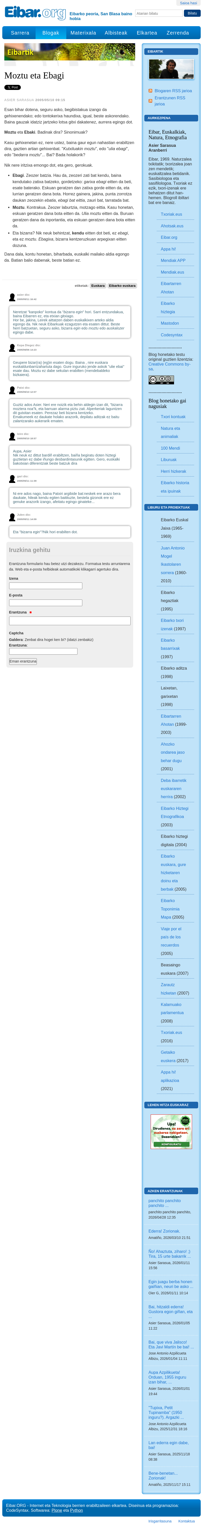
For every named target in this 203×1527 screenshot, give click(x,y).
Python (76, 1510)
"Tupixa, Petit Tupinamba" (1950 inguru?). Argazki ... (166, 1412)
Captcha (16, 633)
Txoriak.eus (171, 214)
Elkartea (147, 33)
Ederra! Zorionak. (164, 1231)
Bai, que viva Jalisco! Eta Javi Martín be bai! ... (171, 1344)
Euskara (98, 286)
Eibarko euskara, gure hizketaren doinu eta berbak (173, 872)
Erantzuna (20, 612)
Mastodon (170, 323)
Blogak (50, 33)
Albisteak (116, 33)
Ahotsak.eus (172, 226)
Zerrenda (178, 33)
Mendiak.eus (172, 272)
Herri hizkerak (173, 471)
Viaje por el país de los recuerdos (171, 937)
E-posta (16, 595)
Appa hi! (168, 249)
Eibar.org (169, 237)
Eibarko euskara (122, 286)
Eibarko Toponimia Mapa (170, 908)
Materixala (83, 33)
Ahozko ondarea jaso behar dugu (173, 752)
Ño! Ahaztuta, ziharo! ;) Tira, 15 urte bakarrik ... (170, 1253)
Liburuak (169, 459)
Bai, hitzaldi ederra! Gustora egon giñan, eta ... (171, 1311)
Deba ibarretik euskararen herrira (173, 788)
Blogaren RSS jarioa (173, 90)
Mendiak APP (173, 260)
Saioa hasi (188, 3)
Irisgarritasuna (159, 1521)
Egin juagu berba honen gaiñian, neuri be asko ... (171, 1284)
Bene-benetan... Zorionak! (163, 1475)
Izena (13, 578)
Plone (57, 1510)
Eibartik (155, 51)
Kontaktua (186, 1521)
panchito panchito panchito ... (165, 1203)
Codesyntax (171, 335)
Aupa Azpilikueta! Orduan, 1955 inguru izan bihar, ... (167, 1377)
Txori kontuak (173, 416)
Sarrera (20, 33)
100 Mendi (170, 448)
